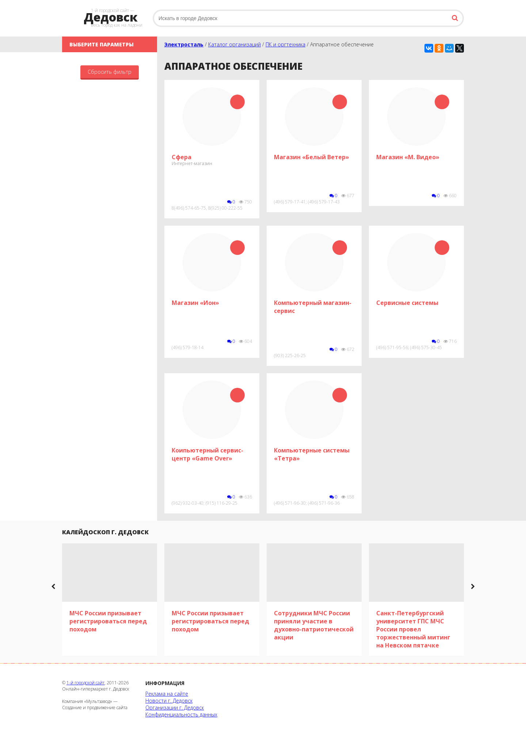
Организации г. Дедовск (174, 707)
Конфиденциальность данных (181, 714)
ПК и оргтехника (285, 44)
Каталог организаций (234, 44)
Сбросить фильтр (110, 71)
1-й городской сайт (85, 683)
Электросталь (183, 44)
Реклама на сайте (166, 693)
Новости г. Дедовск (169, 700)
